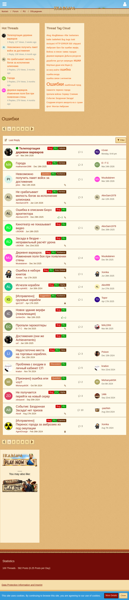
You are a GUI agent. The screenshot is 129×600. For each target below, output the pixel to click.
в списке (58, 52)
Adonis (62, 148)
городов (72, 52)
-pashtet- (106, 408)
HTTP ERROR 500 (63, 44)
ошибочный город (73, 85)
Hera (63, 350)
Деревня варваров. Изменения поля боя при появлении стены (20, 93)
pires (18, 185)
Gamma (61, 420)
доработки (51, 61)
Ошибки (55, 84)
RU (55, 148)
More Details (111, 595)
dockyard (50, 44)
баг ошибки (66, 47)
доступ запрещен (65, 61)
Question (46, 174)
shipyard (77, 44)
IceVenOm (20, 317)
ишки (77, 60)
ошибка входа (52, 74)
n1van (105, 150)
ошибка (65, 69)
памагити (50, 90)
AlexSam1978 (22, 203)
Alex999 (106, 285)
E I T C (105, 163)
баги (58, 47)
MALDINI (106, 325)
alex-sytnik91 (21, 288)
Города (11, 78)
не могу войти (52, 70)
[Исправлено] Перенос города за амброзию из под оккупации (38, 424)
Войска (49, 52)
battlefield (56, 39)
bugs (68, 39)
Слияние (74, 94)
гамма (65, 52)
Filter (121, 140)
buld (73, 39)
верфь (76, 47)
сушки (80, 102)
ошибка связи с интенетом (58, 78)
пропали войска (53, 94)
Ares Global (60, 270)
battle (48, 39)
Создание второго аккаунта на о (61, 102)
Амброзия (51, 47)
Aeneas (61, 163)
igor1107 (20, 303)
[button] (4, 4)
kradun (19, 371)
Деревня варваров (55, 56)
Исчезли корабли (28, 285)
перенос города (63, 90)
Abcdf (18, 414)
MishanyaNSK (22, 385)
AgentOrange (22, 431)
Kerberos (61, 174)
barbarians (74, 35)
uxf (17, 155)
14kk (104, 394)
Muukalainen (108, 177)
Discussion (55, 364)
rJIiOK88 (20, 231)
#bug (48, 35)
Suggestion (45, 296)
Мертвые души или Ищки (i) (59, 65)
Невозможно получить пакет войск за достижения (32, 177)
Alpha (62, 285)
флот (48, 106)
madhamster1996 (23, 166)
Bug (63, 39)
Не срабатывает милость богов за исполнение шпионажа (20, 62)
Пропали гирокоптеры (31, 325)
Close (123, 595)
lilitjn (18, 357)
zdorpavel (20, 400)
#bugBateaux (58, 35)
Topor (104, 297)
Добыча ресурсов (73, 56)
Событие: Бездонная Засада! (60, 98)
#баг (66, 35)
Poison (105, 352)
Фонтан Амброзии (60, 106)
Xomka (19, 278)
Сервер (65, 94)
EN (56, 392)
